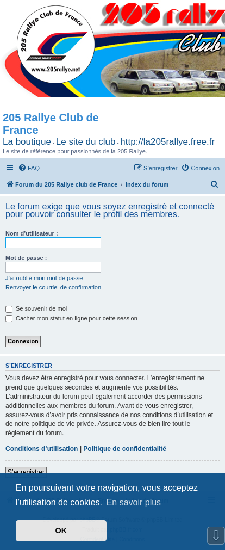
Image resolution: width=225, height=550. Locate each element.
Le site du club (86, 142)
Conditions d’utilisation (41, 449)
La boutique (27, 142)
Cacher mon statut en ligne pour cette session (71, 318)
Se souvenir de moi (36, 308)
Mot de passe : (26, 258)
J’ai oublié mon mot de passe (44, 278)
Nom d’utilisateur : (31, 233)
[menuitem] (29, 168)
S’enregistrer (26, 472)
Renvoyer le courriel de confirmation (53, 287)
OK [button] (61, 530)
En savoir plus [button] (134, 502)
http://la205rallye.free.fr (167, 142)
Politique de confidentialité (124, 449)
